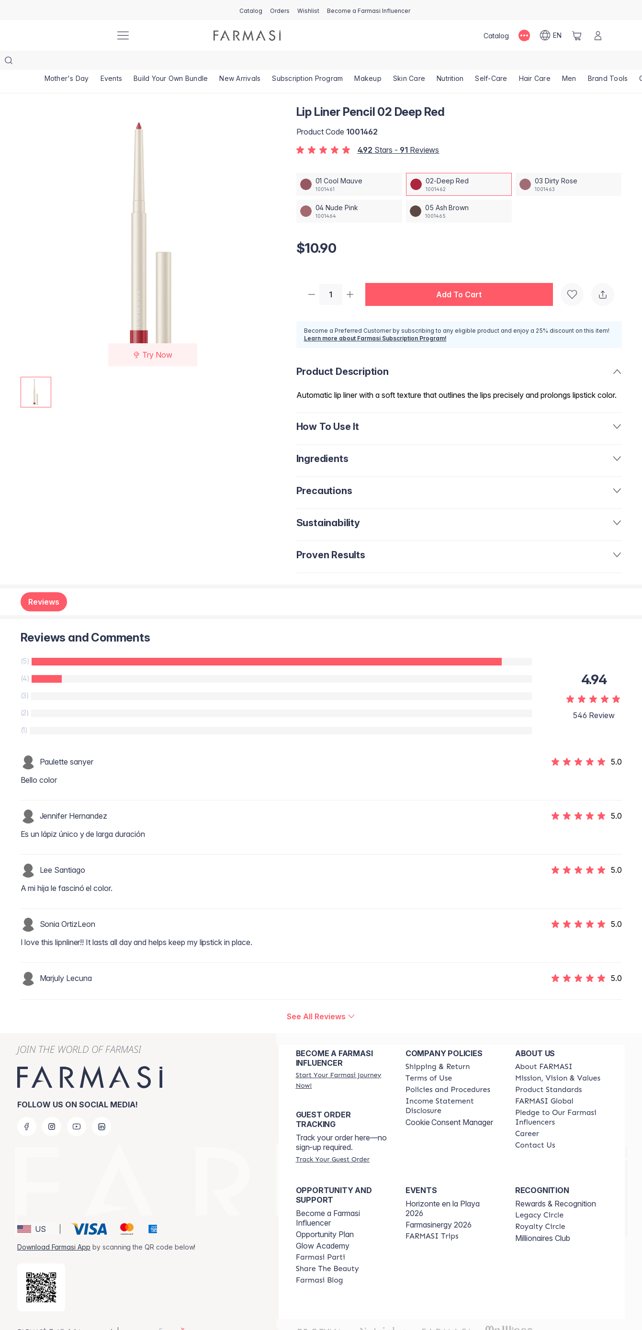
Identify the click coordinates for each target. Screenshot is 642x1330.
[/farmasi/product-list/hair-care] (534, 62)
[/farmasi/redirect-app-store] (41, 1269)
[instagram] (51, 1108)
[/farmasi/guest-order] (333, 1141)
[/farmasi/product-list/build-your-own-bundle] (171, 62)
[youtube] (76, 1108)
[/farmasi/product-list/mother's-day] (67, 62)
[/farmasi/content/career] (527, 1115)
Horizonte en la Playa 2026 (442, 1190)
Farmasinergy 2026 (438, 1206)
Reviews (43, 583)
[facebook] (26, 1108)
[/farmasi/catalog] (251, 10)
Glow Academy (322, 1227)
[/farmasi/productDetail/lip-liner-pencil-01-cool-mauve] (349, 165)
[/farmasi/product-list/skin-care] (409, 62)
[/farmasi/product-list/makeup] (368, 62)
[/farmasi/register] (279, 10)
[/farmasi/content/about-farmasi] (544, 1048)
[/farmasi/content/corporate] (544, 1083)
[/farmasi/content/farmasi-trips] (432, 1218)
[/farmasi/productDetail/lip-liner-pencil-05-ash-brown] (459, 191)
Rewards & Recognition (555, 1185)
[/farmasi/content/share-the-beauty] (327, 1250)
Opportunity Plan (325, 1216)
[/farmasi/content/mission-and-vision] (557, 1060)
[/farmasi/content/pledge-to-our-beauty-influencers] (561, 1099)
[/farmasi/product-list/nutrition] (450, 62)
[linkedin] (101, 1108)
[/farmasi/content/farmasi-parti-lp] (320, 1239)
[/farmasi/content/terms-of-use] (428, 1060)
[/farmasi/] (72, 35)
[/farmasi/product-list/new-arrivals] (240, 62)
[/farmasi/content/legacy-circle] (539, 1197)
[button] (462, 275)
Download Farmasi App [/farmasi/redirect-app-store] (53, 1229)
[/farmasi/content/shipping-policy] (437, 1048)
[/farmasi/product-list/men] (569, 62)
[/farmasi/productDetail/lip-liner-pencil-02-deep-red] (459, 165)
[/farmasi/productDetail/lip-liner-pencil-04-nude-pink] (349, 191)
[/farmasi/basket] (577, 35)
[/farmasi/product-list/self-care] (491, 62)
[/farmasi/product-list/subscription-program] (307, 62)
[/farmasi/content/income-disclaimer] (451, 1087)
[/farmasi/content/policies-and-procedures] (447, 1071)
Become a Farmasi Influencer (328, 1199)
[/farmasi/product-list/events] (111, 62)
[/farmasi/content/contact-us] (535, 1127)
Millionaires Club (542, 1220)
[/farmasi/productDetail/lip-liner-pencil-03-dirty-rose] (568, 165)
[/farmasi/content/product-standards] (548, 1071)
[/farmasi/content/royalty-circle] (540, 1208)
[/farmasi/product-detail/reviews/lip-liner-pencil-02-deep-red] (321, 998)
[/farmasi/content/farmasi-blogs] (319, 1262)
